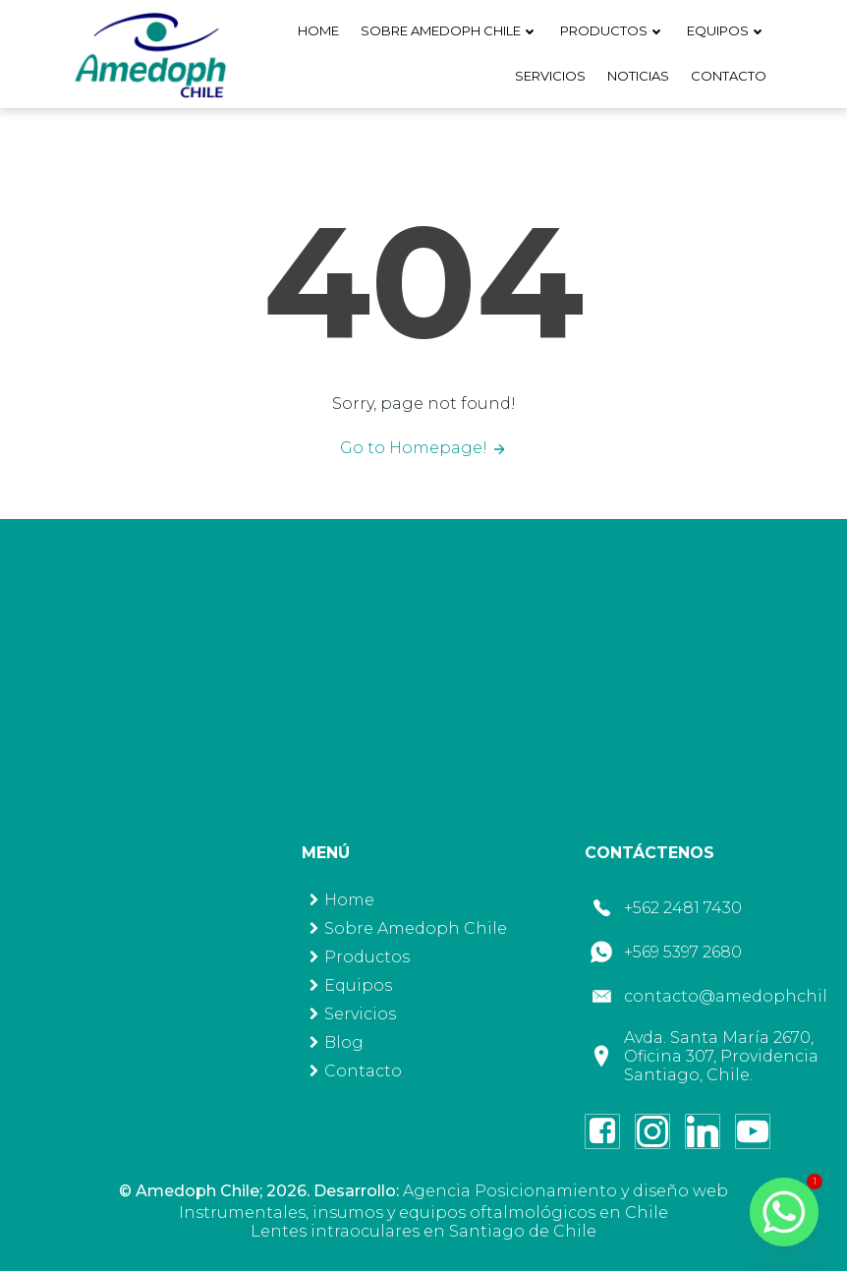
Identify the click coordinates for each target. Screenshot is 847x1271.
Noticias (638, 76)
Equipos (726, 30)
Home (318, 30)
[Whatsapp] (784, 1212)
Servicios (550, 76)
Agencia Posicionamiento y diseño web (565, 1191)
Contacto (728, 76)
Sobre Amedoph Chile (449, 30)
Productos (612, 30)
